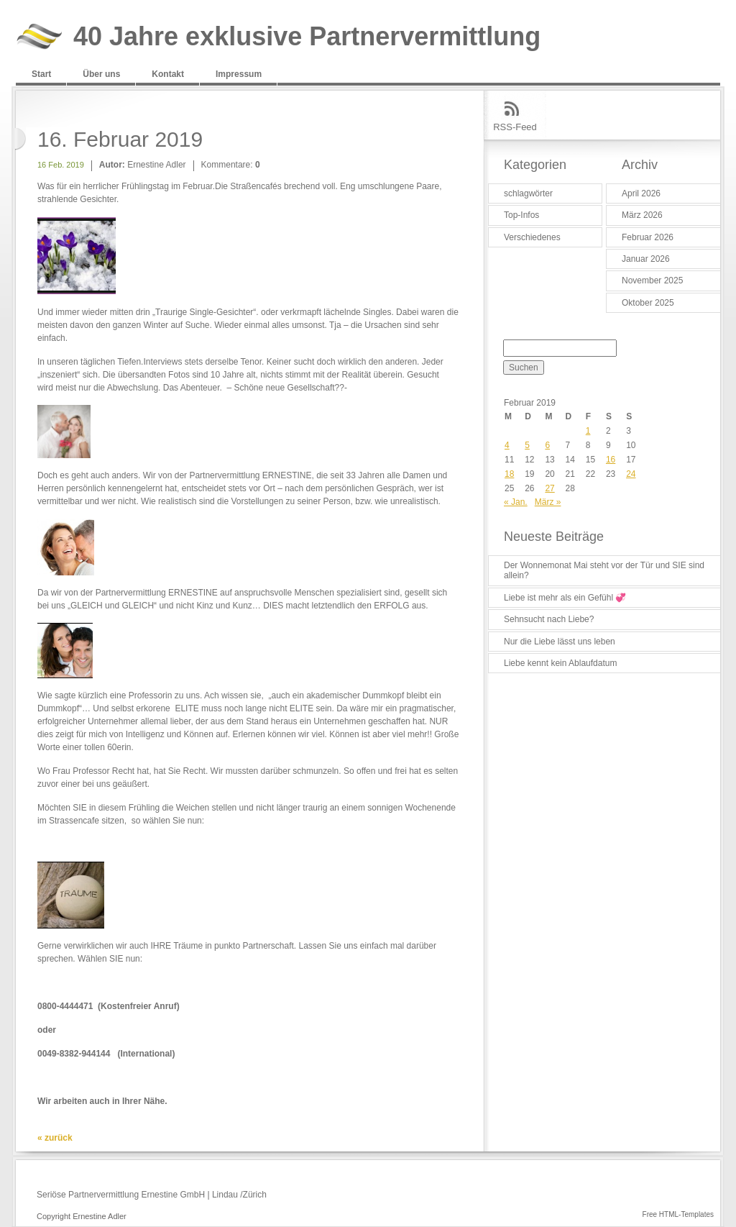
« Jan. (516, 502)
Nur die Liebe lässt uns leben (559, 642)
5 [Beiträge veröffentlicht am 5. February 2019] (527, 445)
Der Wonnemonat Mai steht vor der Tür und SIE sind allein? (604, 570)
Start (41, 74)
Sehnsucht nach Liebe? (549, 619)
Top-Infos (521, 215)
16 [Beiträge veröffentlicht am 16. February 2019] (610, 460)
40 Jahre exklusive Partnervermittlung (306, 37)
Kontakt (168, 74)
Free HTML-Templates (678, 1214)
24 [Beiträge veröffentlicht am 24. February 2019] (630, 474)
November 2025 (652, 280)
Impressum (239, 74)
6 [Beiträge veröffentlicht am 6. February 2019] (547, 445)
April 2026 (641, 193)
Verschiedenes (532, 237)
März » (548, 502)
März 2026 (642, 215)
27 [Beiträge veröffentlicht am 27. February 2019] (549, 488)
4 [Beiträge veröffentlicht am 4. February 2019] (507, 445)
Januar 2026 (646, 259)
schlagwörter (528, 193)
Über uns (101, 74)
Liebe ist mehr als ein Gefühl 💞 (565, 598)
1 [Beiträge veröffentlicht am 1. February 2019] (588, 431)
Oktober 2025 (648, 303)
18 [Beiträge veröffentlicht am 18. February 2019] (509, 474)
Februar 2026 (647, 237)
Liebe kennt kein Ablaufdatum (560, 663)
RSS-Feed (515, 127)
